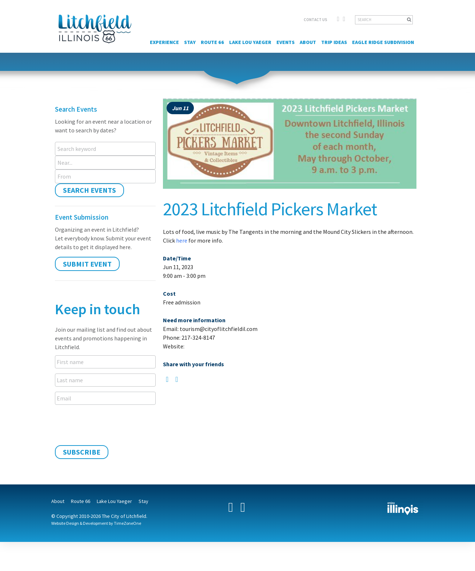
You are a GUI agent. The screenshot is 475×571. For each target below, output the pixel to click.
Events (285, 42)
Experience (164, 42)
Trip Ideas (334, 42)
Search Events (89, 190)
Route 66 (212, 42)
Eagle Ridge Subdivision (383, 42)
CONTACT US (315, 19)
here (181, 240)
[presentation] (110, 424)
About (308, 42)
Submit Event (87, 263)
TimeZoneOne (127, 523)
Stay (190, 42)
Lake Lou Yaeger (250, 42)
